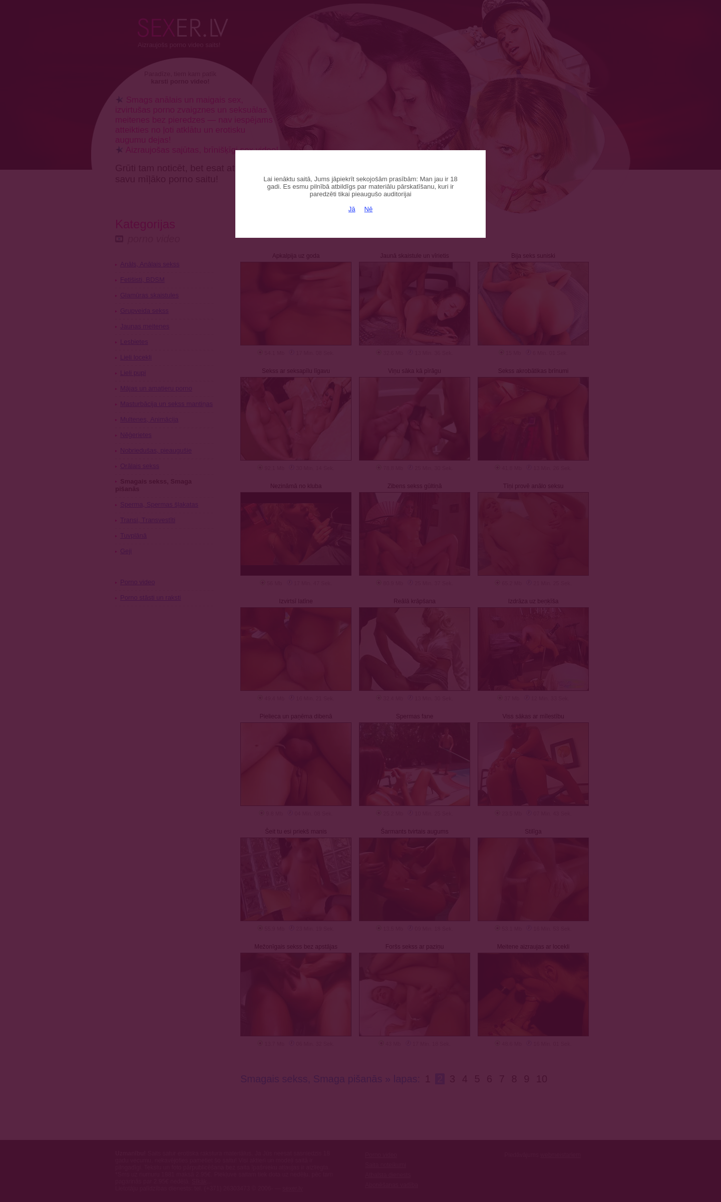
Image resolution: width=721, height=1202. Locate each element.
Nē (369, 209)
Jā (351, 209)
